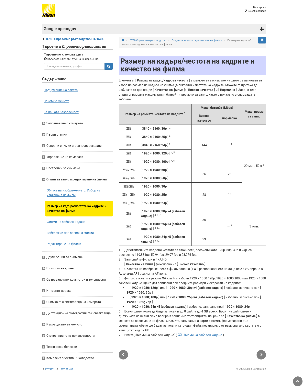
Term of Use (66, 368)
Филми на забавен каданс (66, 222)
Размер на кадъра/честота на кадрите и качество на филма (76, 208)
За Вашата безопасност (61, 112)
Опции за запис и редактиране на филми (197, 40)
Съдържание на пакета (61, 90)
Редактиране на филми (64, 244)
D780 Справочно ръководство (148, 40)
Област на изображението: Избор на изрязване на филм (73, 193)
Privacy (49, 368)
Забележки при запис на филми (70, 233)
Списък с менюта (56, 101)
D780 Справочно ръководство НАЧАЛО (75, 39)
